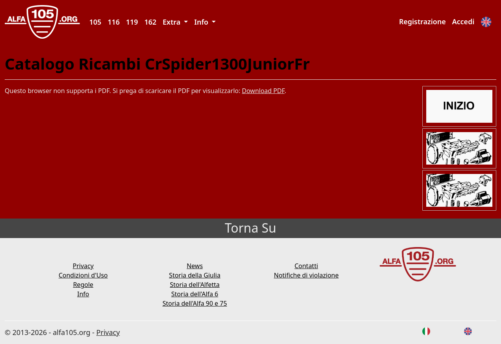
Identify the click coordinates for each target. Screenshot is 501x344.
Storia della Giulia (194, 275)
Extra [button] (172, 22)
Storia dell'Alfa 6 (194, 294)
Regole (83, 284)
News (195, 266)
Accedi (463, 21)
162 (150, 22)
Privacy (83, 266)
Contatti (306, 266)
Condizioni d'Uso (83, 275)
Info (83, 294)
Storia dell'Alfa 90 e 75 (194, 303)
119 (132, 22)
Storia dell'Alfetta (195, 284)
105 (95, 22)
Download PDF (263, 90)
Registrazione (422, 21)
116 (114, 22)
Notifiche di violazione (306, 275)
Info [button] (202, 22)
